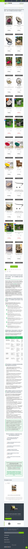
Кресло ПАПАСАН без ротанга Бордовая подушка (9, 25)
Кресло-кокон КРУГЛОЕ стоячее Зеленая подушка (19, 67)
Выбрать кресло (8, 518)
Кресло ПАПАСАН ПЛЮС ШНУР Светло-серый (9, 254)
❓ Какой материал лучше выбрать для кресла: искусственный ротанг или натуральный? (12, 438)
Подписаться (21, 532)
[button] (11, 1)
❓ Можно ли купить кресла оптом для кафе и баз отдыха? (13, 457)
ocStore (15, 544)
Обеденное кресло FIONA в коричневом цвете (9, 233)
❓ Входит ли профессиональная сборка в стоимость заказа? (13, 453)
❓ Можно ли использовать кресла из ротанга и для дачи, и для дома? (13, 443)
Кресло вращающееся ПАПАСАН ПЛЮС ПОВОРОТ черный (19, 254)
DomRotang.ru (18, 467)
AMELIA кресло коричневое (9, 128)
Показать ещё (14, 266)
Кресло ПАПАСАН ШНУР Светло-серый (9, 190)
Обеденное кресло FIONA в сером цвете (19, 233)
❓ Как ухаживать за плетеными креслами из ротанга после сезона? (13, 446)
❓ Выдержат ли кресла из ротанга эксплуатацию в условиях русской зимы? (13, 450)
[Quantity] (9, 32)
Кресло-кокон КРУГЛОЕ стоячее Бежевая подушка (19, 46)
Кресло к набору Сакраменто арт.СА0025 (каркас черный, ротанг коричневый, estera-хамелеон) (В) (19, 212)
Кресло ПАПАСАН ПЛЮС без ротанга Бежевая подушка (9, 108)
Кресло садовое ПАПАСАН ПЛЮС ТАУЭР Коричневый (9, 211)
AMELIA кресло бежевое (19, 107)
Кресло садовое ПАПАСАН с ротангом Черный (9, 46)
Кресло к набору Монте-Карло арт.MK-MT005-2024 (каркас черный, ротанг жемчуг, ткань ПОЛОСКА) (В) (19, 191)
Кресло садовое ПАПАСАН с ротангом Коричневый (18, 25)
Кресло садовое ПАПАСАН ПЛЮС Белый (9, 149)
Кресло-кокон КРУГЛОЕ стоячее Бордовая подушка (9, 67)
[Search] (23, 6)
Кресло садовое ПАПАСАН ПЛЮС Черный (9, 169)
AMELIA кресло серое (18, 128)
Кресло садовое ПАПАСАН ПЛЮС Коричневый (19, 149)
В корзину (9, 34)
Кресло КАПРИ (19, 169)
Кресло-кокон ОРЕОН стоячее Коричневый (18, 87)
